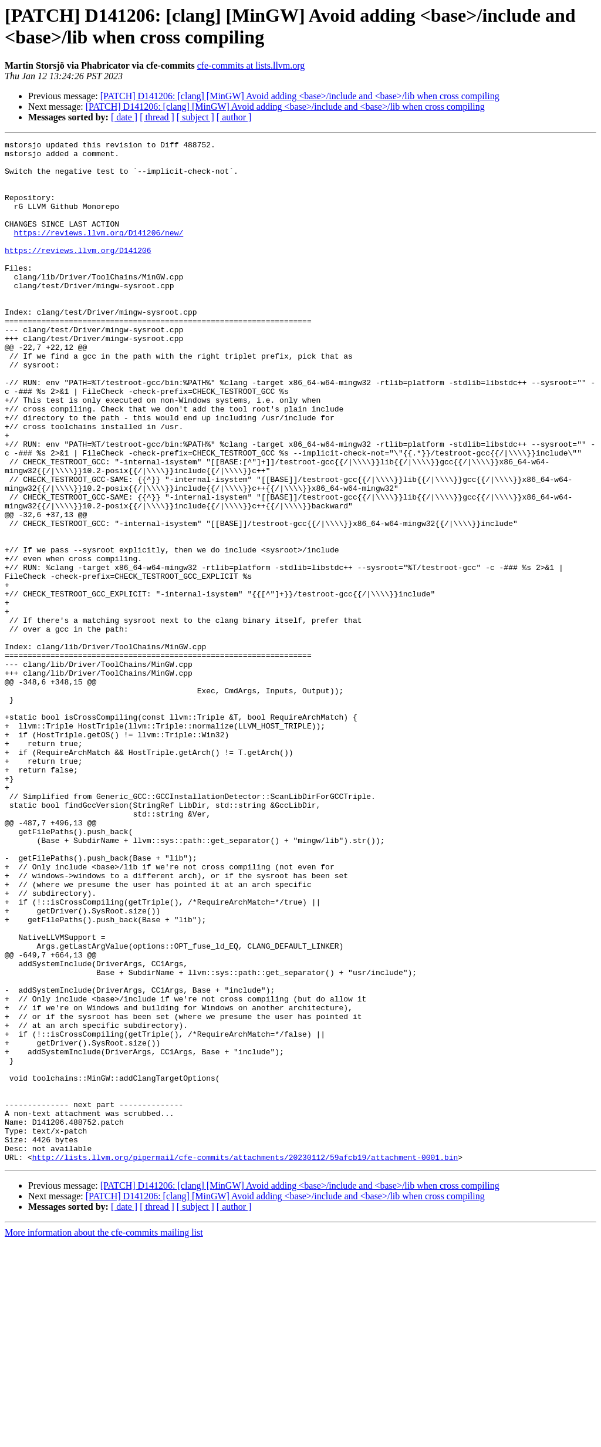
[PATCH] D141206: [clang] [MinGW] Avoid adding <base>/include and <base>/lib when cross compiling (299, 96)
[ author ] (234, 117)
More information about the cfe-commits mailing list (104, 1437)
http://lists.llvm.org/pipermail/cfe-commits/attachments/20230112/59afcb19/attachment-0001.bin (245, 1361)
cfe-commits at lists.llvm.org (251, 65)
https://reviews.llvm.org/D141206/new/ (99, 252)
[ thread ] (157, 117)
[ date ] (124, 117)
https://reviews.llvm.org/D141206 (78, 273)
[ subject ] (195, 117)
